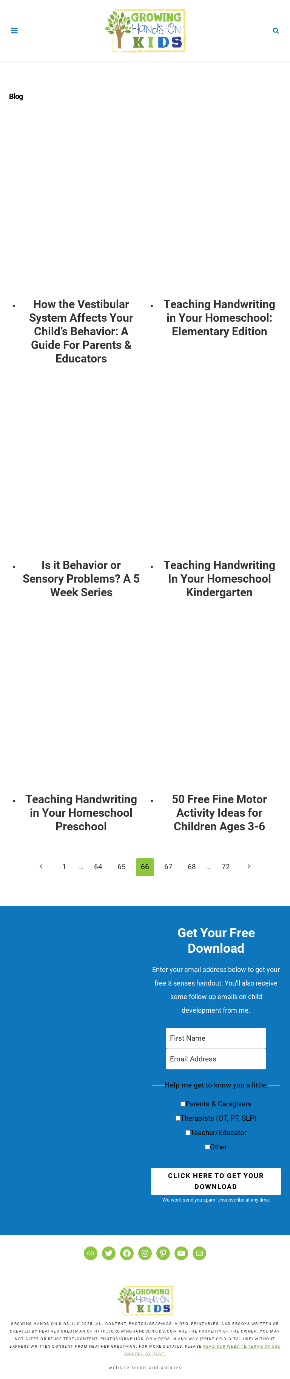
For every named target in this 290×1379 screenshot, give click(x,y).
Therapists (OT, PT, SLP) (218, 1118)
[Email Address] (216, 1059)
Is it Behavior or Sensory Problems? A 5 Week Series (81, 578)
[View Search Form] (275, 30)
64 (98, 866)
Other (218, 1147)
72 (226, 866)
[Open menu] (15, 30)
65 (121, 866)
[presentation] (81, 208)
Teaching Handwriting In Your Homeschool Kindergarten (219, 578)
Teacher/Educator (218, 1132)
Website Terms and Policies (145, 1367)
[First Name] (216, 1038)
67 (168, 866)
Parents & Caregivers (218, 1104)
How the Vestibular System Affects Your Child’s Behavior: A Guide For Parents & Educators (81, 331)
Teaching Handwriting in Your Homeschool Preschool (81, 813)
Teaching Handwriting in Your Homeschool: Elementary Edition (219, 318)
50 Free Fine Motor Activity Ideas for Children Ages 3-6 (219, 813)
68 (192, 866)
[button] (216, 1118)
